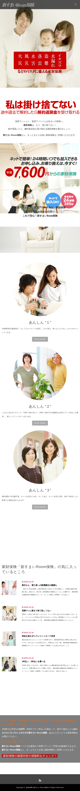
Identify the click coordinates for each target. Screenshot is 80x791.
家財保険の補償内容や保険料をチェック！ (30, 755)
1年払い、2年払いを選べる (33, 661)
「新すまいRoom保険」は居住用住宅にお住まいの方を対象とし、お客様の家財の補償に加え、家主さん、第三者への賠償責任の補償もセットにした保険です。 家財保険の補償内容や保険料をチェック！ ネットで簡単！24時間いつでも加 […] (50, 592)
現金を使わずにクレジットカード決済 (38, 636)
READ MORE (40, 339)
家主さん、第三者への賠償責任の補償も (39, 585)
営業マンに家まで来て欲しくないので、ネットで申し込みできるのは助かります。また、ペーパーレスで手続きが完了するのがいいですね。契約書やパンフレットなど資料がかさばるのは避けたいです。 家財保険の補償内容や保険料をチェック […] (49, 617)
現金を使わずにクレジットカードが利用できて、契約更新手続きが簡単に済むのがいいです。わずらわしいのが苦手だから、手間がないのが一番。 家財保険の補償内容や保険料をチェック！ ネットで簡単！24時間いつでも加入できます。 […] (50, 642)
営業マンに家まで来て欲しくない (36, 611)
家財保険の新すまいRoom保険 (37, 787)
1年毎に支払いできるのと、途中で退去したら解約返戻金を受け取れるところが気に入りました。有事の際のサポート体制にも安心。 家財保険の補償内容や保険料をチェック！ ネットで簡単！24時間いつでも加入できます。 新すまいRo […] (50, 668)
